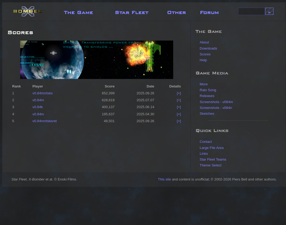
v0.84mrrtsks (42, 93)
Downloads (208, 48)
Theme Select (210, 165)
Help (203, 60)
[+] (179, 93)
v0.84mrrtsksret (44, 121)
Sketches (207, 114)
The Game (78, 11)
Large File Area (212, 148)
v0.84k (37, 107)
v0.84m (38, 100)
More (204, 84)
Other (176, 11)
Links (204, 154)
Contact (206, 142)
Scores (205, 54)
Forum (209, 11)
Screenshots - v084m (216, 102)
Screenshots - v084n (216, 108)
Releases (207, 96)
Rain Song (208, 90)
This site (164, 179)
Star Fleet (131, 11)
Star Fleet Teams (213, 159)
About (204, 42)
